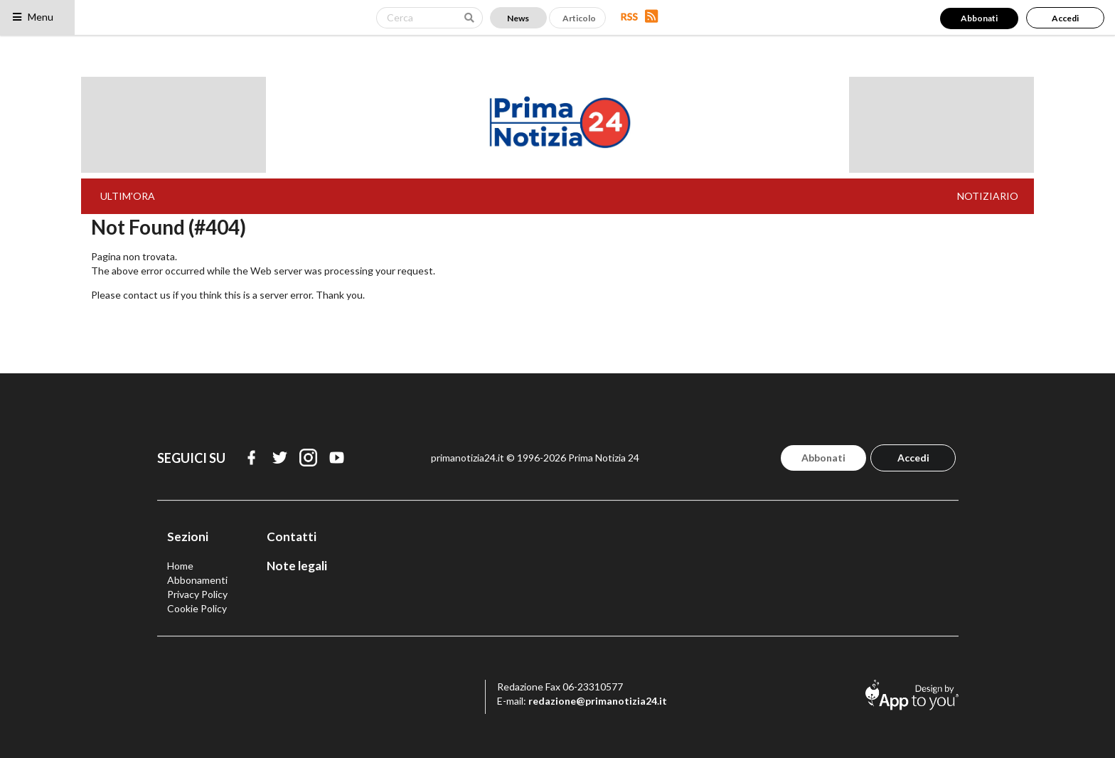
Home (180, 566)
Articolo (579, 18)
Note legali (297, 565)
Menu (32, 17)
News (518, 18)
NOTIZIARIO (987, 196)
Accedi (1065, 18)
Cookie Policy (197, 608)
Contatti (291, 536)
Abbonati (979, 18)
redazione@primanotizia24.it (597, 701)
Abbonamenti (197, 580)
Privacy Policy (197, 594)
